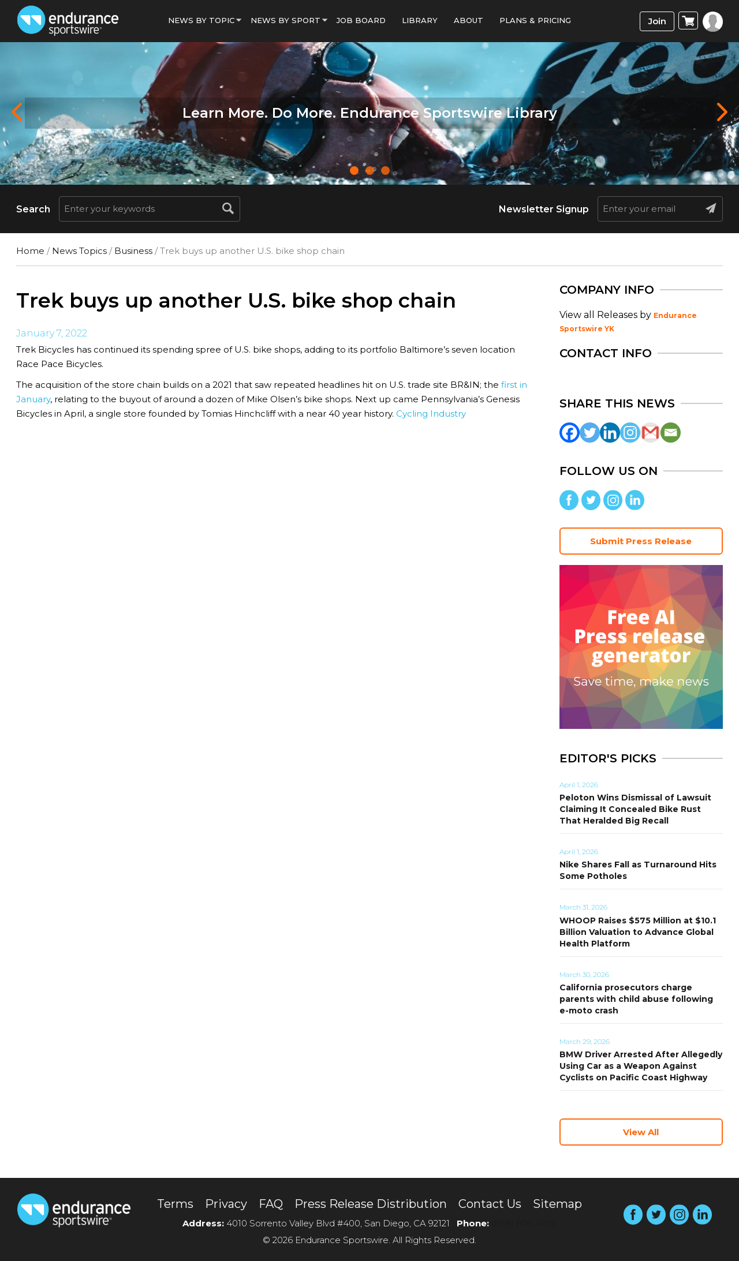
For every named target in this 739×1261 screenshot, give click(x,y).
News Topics (79, 250)
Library (420, 20)
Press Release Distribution (370, 1204)
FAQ (271, 1204)
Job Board (361, 20)
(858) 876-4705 (523, 1223)
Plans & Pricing (535, 20)
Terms (175, 1204)
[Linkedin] (610, 432)
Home (30, 250)
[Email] (670, 432)
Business (133, 250)
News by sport (285, 20)
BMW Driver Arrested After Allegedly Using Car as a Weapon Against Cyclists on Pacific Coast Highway (640, 1066)
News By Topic (201, 20)
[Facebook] (569, 432)
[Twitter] (590, 432)
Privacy (226, 1204)
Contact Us (489, 1204)
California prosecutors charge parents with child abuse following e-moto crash (636, 999)
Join (657, 21)
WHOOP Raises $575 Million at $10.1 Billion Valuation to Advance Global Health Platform (637, 932)
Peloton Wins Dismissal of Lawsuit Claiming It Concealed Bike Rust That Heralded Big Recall (635, 809)
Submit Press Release (641, 541)
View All (641, 1132)
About (468, 20)
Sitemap (557, 1204)
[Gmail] (650, 432)
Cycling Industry (431, 413)
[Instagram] (630, 432)
